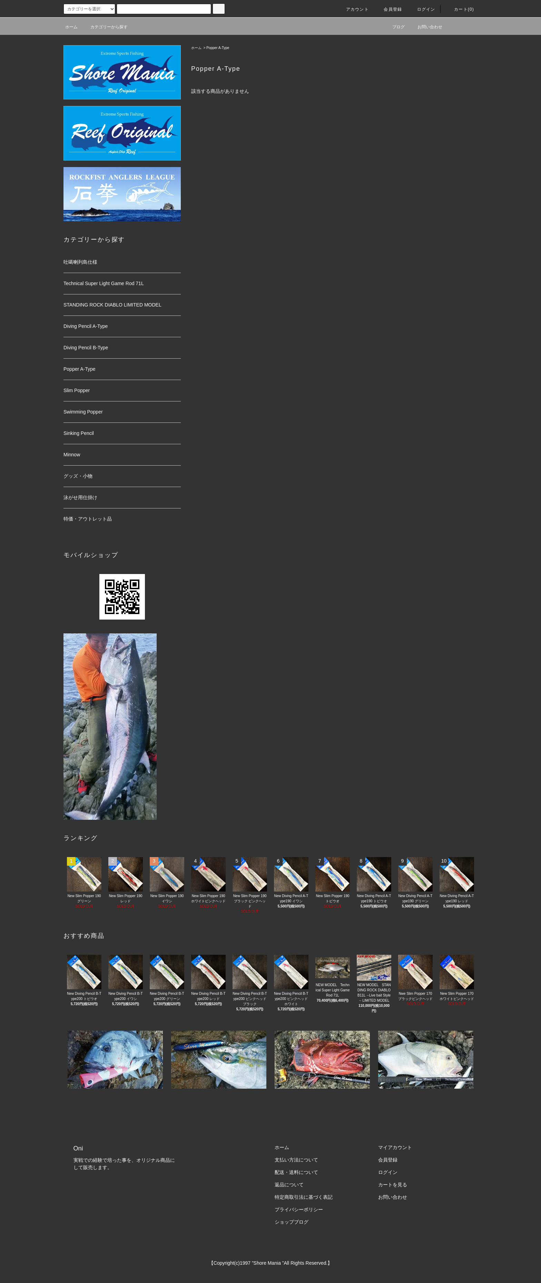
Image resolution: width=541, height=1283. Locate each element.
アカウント (353, 9)
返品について (289, 1184)
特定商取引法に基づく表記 (304, 1197)
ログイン (422, 9)
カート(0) (460, 9)
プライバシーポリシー (299, 1209)
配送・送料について (296, 1172)
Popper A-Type (217, 48)
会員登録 (388, 9)
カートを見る (392, 1184)
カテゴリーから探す (105, 27)
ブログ (394, 27)
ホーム (71, 27)
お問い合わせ (425, 27)
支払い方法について (296, 1160)
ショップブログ (291, 1222)
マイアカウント (395, 1147)
